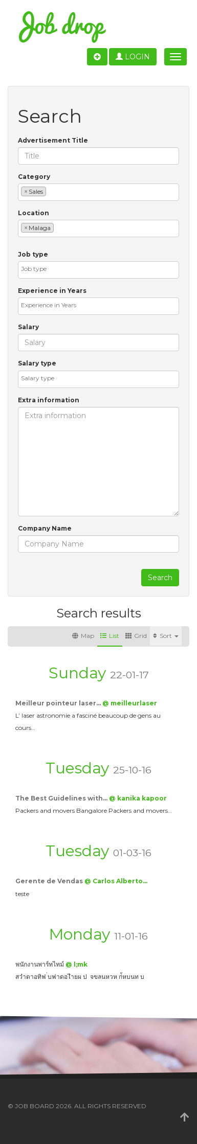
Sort (166, 635)
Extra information (48, 400)
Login (133, 56)
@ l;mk (76, 964)
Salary (28, 327)
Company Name (45, 528)
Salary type (37, 363)
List (109, 635)
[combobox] (98, 192)
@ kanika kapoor (138, 798)
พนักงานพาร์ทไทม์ (40, 964)
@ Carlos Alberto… (115, 881)
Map (83, 635)
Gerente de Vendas (49, 881)
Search (160, 577)
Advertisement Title (53, 140)
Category (34, 176)
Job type (33, 254)
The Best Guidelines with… (62, 798)
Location (33, 213)
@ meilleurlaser (129, 703)
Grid (136, 635)
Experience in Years (52, 290)
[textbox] (51, 191)
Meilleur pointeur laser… (58, 703)
